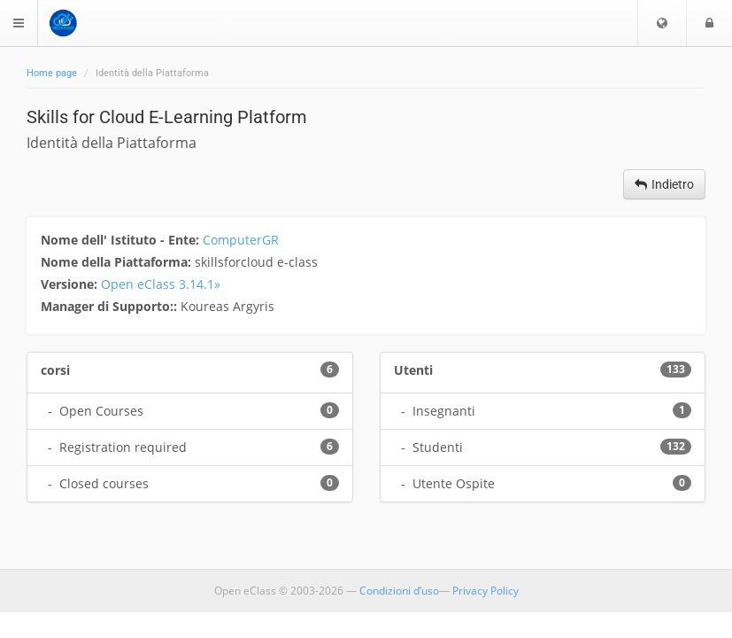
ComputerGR (241, 239)
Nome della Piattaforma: (118, 261)
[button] (662, 23)
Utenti (413, 370)
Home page (52, 73)
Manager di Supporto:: (111, 306)
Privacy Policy (485, 590)
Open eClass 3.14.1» (160, 284)
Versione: (71, 284)
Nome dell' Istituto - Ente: (122, 239)
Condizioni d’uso (399, 590)
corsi (55, 370)
